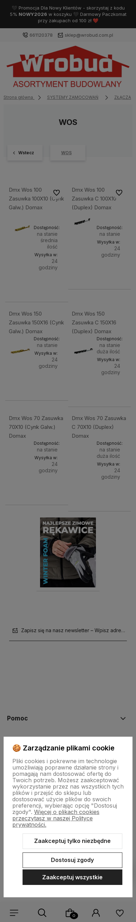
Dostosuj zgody (72, 859)
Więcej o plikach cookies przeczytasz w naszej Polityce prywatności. (55, 818)
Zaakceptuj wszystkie (72, 877)
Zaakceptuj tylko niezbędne (72, 840)
